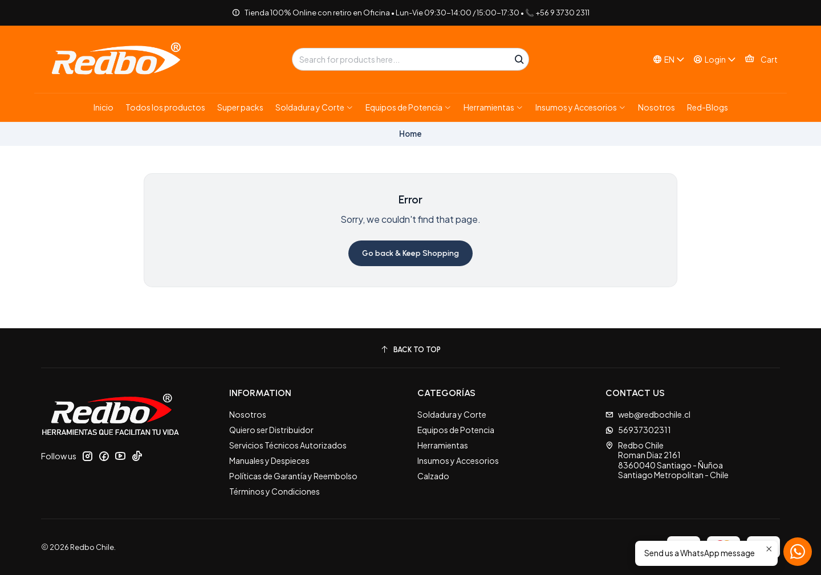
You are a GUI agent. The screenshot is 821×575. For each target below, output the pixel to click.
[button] (314, 107)
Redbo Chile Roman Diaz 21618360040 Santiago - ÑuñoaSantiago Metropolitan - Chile (667, 460)
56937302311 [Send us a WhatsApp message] (638, 430)
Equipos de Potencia (455, 430)
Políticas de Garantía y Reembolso (293, 476)
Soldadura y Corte (451, 414)
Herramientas (442, 445)
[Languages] (668, 59)
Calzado (433, 476)
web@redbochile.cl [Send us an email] (647, 414)
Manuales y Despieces (269, 460)
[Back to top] (410, 349)
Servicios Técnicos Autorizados (288, 445)
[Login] (715, 59)
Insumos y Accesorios (458, 460)
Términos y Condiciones (274, 491)
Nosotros (247, 414)
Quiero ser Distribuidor (271, 430)
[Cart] (761, 59)
